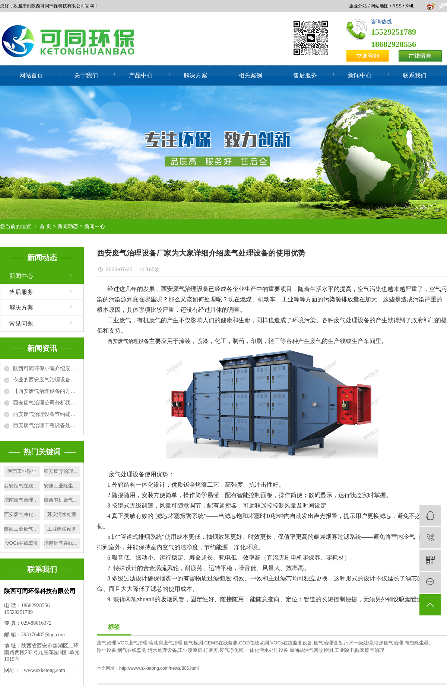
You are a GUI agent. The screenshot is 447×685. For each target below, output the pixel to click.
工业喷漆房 (190, 650)
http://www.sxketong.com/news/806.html (159, 668)
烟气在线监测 (131, 650)
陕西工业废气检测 (22, 529)
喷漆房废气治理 (166, 643)
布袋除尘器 (417, 643)
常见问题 (21, 323)
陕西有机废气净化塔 (62, 500)
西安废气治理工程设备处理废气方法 (46, 425)
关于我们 (86, 75)
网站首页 (31, 75)
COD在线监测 (254, 643)
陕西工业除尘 (22, 471)
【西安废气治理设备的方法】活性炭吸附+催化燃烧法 (46, 391)
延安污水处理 (61, 514)
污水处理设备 (162, 650)
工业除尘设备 (61, 529)
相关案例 (250, 75)
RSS (397, 6)
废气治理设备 (328, 643)
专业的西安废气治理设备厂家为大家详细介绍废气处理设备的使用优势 (46, 379)
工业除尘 (344, 650)
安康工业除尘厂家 (62, 486)
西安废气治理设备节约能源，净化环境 (46, 414)
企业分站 (358, 6)
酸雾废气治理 (369, 650)
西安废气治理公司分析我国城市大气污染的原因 (46, 403)
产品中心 (141, 75)
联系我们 (415, 75)
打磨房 (210, 650)
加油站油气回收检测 (311, 650)
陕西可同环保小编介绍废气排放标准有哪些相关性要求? (46, 368)
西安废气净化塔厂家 (22, 514)
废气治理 (106, 643)
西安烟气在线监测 (22, 486)
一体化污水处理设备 (266, 650)
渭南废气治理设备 (22, 500)
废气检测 (193, 643)
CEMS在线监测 (221, 643)
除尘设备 (106, 650)
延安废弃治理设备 (62, 471)
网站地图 (380, 6)
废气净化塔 (231, 650)
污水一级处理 (358, 643)
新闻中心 (360, 75)
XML (409, 6)
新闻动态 (67, 226)
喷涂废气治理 (388, 643)
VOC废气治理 (132, 643)
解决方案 (195, 75)
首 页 (45, 226)
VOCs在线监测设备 (291, 643)
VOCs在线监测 (22, 543)
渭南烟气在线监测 (62, 543)
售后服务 (305, 75)
